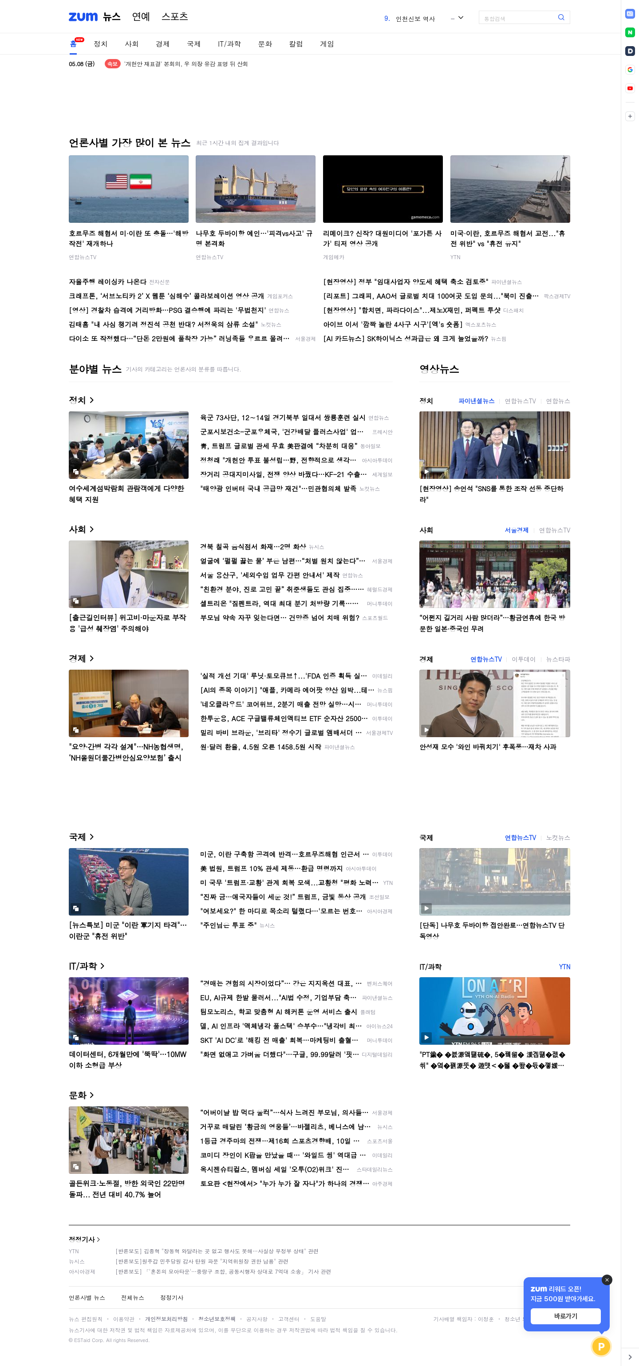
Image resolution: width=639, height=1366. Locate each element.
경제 (163, 44)
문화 (265, 44)
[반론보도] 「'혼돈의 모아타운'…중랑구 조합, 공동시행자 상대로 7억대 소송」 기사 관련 (223, 1271)
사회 (132, 44)
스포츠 (175, 17)
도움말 (318, 1319)
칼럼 (296, 44)
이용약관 (123, 1319)
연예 (141, 17)
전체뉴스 (132, 1297)
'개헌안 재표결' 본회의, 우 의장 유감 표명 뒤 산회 (186, 63)
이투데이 (524, 659)
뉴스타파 (558, 659)
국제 (194, 44)
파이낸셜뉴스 (476, 400)
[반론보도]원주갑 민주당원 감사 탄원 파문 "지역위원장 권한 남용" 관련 (201, 1261)
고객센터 (289, 1319)
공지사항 (257, 1319)
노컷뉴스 (558, 837)
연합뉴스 (558, 400)
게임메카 (333, 257)
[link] (630, 14)
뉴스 (112, 17)
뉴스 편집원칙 (86, 1319)
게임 (327, 44)
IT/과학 (229, 44)
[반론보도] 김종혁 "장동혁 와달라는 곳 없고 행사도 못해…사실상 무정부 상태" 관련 (217, 1251)
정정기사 (82, 1239)
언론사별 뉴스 (87, 1297)
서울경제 (517, 529)
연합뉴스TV (82, 257)
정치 (101, 44)
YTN (455, 257)
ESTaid (82, 1340)
